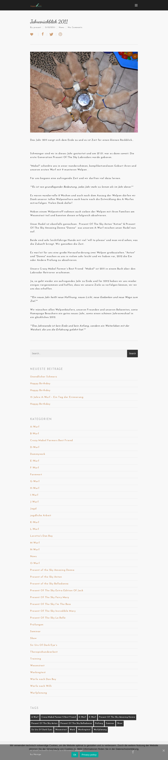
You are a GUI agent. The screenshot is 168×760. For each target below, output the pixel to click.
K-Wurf (34, 522)
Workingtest (38, 672)
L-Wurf (34, 529)
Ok (74, 754)
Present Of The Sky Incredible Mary (53, 611)
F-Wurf (34, 467)
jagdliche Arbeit (40, 515)
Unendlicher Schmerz (43, 376)
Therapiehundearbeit (44, 652)
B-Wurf (34, 433)
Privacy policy (89, 754)
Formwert (36, 474)
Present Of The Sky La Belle (48, 618)
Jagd (33, 508)
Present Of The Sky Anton (44, 723)
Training (35, 658)
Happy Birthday (40, 383)
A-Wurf (34, 427)
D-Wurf (34, 447)
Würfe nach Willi (41, 686)
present (37, 28)
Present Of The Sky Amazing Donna (117, 717)
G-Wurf (34, 481)
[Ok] (163, 750)
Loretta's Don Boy (41, 536)
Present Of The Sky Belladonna (76, 723)
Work (72, 730)
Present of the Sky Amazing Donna (52, 570)
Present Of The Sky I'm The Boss (50, 604)
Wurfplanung (38, 693)
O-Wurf (35, 563)
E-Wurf (34, 461)
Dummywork (37, 454)
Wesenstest (37, 665)
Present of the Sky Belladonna (49, 583)
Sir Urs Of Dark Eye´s (43, 645)
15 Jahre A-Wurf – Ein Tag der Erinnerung (56, 397)
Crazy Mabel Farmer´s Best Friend (58, 717)
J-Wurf (34, 502)
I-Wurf (34, 495)
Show (33, 638)
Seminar (35, 631)
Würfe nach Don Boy (43, 679)
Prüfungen (36, 624)
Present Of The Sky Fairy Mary (49, 597)
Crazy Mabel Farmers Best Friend (51, 440)
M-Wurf (35, 542)
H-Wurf (34, 488)
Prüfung (99, 723)
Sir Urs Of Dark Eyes (41, 730)
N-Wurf (34, 549)
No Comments (75, 28)
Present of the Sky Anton (46, 577)
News (61, 28)
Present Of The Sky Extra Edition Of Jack (56, 590)
